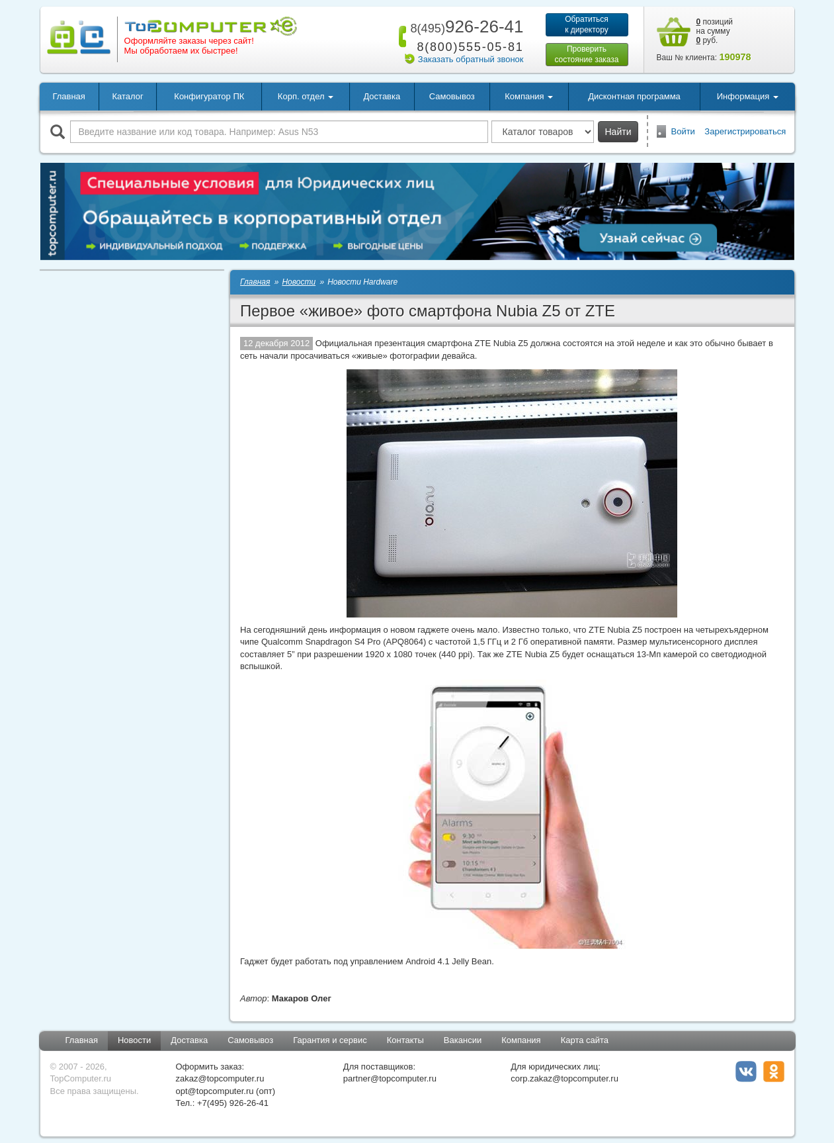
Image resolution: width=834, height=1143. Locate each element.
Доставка (381, 96)
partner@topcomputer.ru (390, 1078)
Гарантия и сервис (330, 1040)
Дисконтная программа (634, 96)
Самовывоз (452, 96)
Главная (68, 96)
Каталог (127, 96)
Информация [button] (747, 96)
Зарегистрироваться (745, 131)
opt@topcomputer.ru (215, 1091)
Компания (521, 1040)
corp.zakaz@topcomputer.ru (564, 1078)
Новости (134, 1040)
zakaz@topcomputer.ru (220, 1078)
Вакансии (462, 1040)
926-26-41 (464, 26)
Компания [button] (529, 96)
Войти (683, 131)
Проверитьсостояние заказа (586, 54)
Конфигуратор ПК (209, 96)
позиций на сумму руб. (714, 31)
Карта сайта (584, 1040)
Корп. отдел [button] (305, 96)
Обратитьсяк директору (586, 24)
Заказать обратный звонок (471, 59)
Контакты (405, 1040)
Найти (618, 131)
